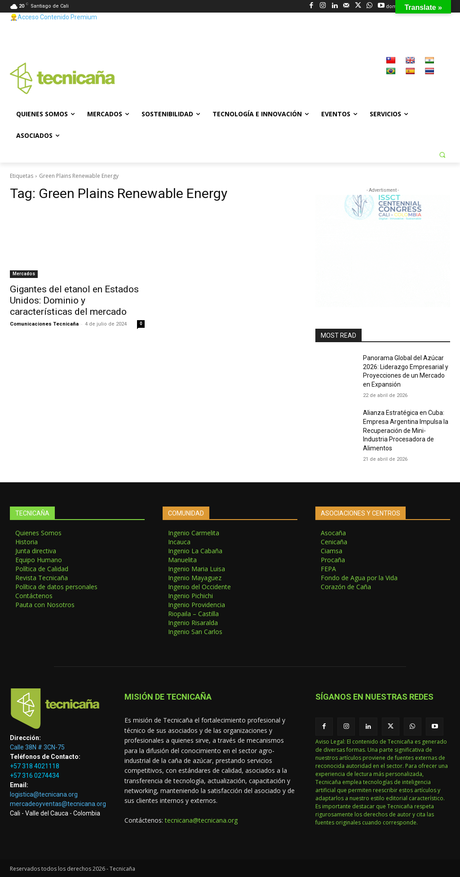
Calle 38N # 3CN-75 (37, 747)
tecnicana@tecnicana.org (201, 820)
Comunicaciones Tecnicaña (44, 324)
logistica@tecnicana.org (44, 794)
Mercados (24, 273)
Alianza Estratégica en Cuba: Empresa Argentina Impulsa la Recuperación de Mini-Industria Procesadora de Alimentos (405, 430)
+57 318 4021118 (34, 766)
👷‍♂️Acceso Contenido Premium (53, 17)
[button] (442, 154)
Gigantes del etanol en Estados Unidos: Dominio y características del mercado (74, 300)
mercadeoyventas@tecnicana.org (58, 803)
